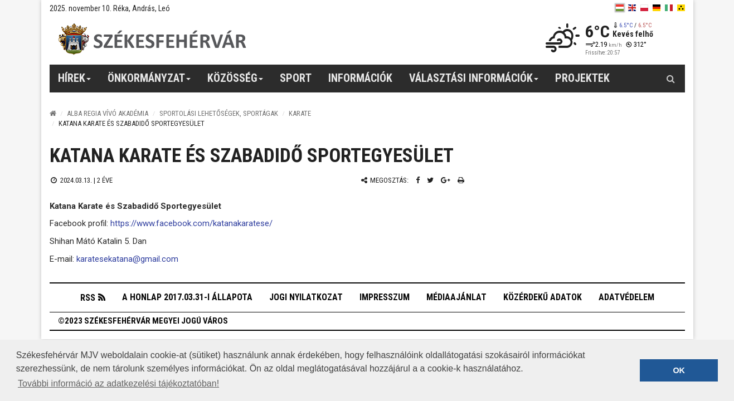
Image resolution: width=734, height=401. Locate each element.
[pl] (644, 7)
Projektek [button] (582, 78)
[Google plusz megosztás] (445, 180)
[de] (656, 7)
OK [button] (679, 370)
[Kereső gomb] (671, 78)
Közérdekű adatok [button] (542, 297)
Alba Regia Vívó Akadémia (107, 113)
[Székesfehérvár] (152, 39)
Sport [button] (296, 78)
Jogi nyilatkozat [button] (306, 297)
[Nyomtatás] (461, 180)
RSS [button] (87, 297)
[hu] (620, 7)
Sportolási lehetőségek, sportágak (218, 113)
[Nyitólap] (53, 113)
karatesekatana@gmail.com (127, 259)
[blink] (681, 7)
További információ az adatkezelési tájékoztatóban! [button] (118, 383)
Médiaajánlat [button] (456, 297)
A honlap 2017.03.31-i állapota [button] (187, 297)
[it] (669, 7)
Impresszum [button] (384, 297)
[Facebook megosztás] (418, 180)
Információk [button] (360, 78)
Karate (300, 113)
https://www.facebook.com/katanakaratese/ (191, 223)
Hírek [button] (74, 81)
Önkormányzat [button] (149, 81)
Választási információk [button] (474, 81)
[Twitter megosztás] (430, 180)
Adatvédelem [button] (626, 297)
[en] (632, 7)
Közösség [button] (235, 81)
